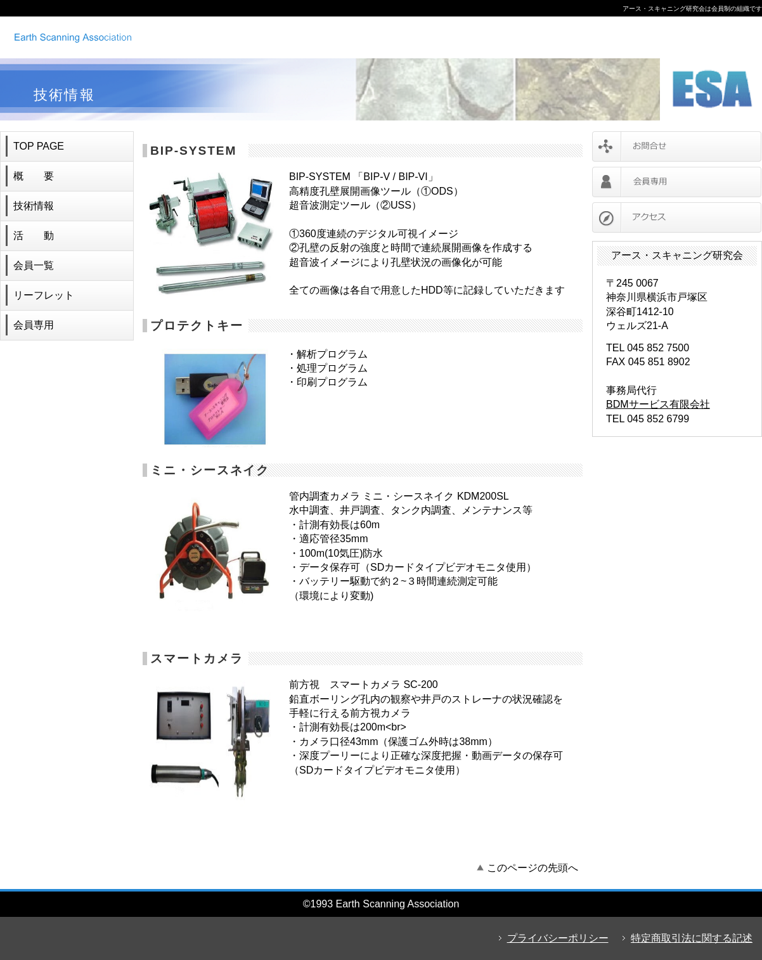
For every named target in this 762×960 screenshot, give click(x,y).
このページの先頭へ (532, 867)
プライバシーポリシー (558, 938)
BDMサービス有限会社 (658, 404)
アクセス (676, 217)
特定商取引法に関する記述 (691, 938)
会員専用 (676, 182)
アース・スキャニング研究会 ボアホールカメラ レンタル (174, 36)
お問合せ (676, 146)
